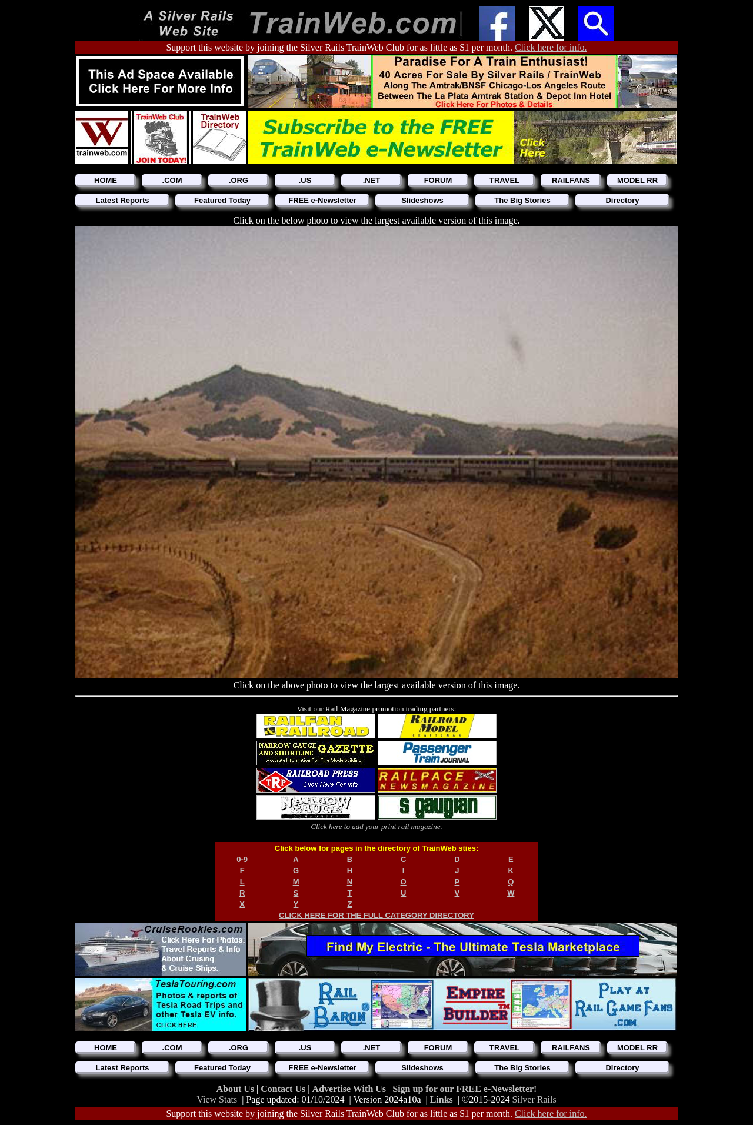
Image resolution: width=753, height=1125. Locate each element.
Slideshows (422, 200)
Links (441, 1099)
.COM (172, 180)
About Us (236, 1089)
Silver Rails (534, 1099)
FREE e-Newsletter (322, 200)
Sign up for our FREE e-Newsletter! (464, 1089)
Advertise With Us (350, 1089)
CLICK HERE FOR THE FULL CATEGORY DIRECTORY (376, 915)
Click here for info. (551, 47)
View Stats (216, 1099)
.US (305, 180)
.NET (372, 180)
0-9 (242, 859)
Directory (622, 200)
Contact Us (284, 1089)
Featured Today (222, 200)
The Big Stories (522, 200)
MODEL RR (637, 180)
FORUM (438, 180)
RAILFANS (571, 180)
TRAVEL (504, 180)
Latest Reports (122, 200)
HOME (105, 180)
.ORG (238, 180)
